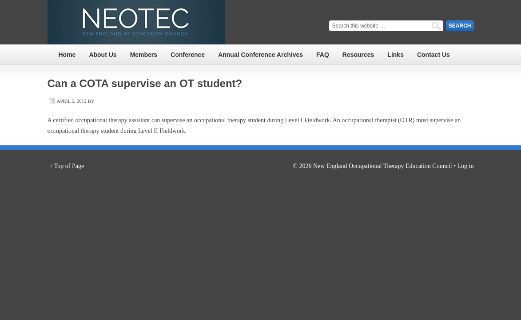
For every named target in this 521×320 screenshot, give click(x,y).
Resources (358, 54)
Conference (188, 54)
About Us (102, 54)
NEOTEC (136, 22)
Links (395, 54)
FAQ (322, 54)
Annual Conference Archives (260, 54)
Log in (465, 166)
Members (143, 54)
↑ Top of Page (67, 166)
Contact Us (433, 54)
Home (67, 54)
